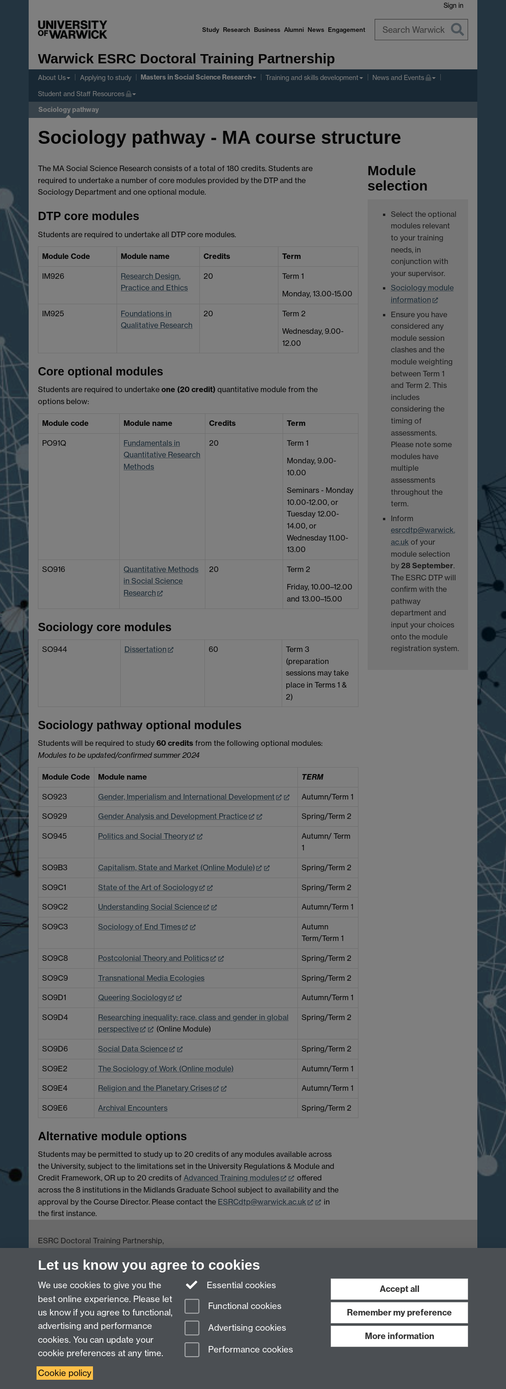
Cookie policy (65, 1373)
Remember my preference (399, 1312)
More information (399, 1336)
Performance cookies (239, 1350)
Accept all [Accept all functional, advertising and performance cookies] (400, 1289)
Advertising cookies (235, 1328)
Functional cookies (233, 1306)
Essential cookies (231, 1284)
